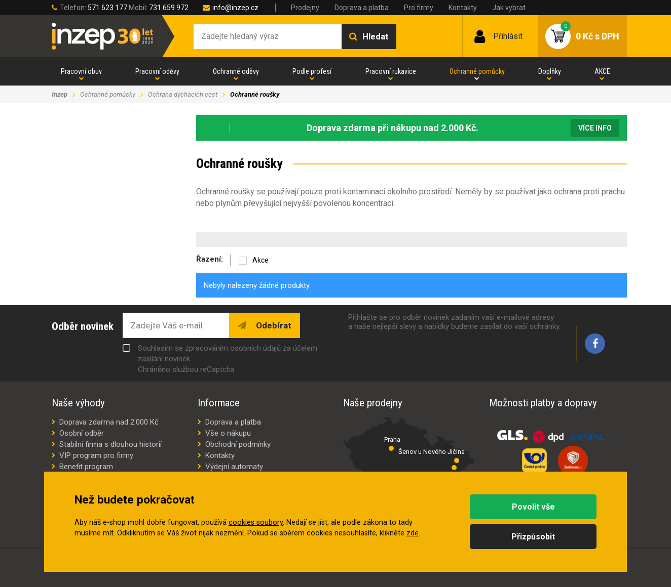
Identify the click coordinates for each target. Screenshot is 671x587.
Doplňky (549, 71)
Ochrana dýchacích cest (182, 94)
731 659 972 (169, 8)
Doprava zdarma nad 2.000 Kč (109, 422)
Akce (260, 260)
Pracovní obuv (81, 71)
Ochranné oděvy (236, 71)
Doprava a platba (361, 8)
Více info (595, 128)
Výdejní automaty (234, 466)
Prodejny (305, 8)
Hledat (375, 36)
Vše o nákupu (228, 433)
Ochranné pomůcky (477, 71)
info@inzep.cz (235, 8)
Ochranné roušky (254, 94)
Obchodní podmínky (238, 444)
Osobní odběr (81, 433)
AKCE (602, 71)
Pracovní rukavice (390, 71)
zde (412, 533)
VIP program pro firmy (96, 455)
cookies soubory (256, 522)
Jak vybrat (509, 8)
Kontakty (463, 8)
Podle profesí (311, 71)
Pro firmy (418, 8)
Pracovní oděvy (157, 71)
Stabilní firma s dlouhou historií (110, 444)
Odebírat (272, 325)
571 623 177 (107, 8)
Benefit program (86, 466)
